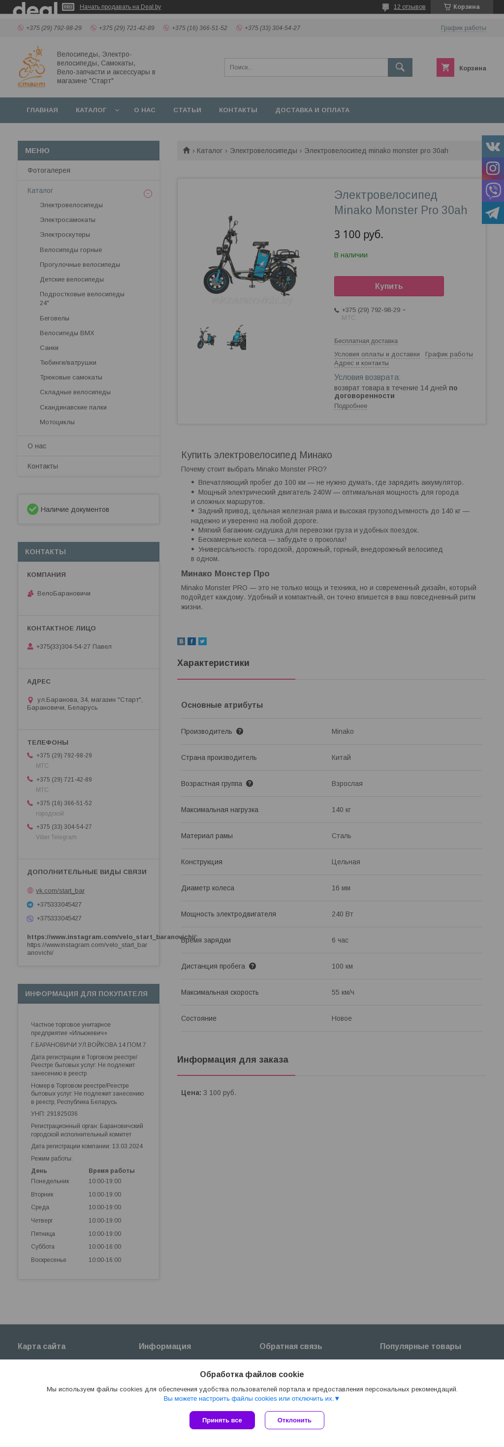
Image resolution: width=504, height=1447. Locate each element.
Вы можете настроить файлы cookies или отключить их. (248, 1398)
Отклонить (295, 1420)
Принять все (222, 1420)
